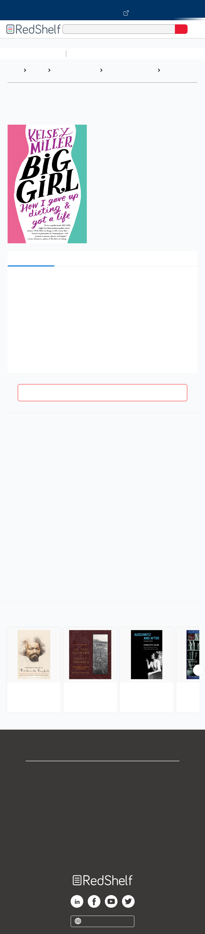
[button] (102, 281)
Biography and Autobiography (121, 73)
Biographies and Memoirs (71, 73)
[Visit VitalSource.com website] (102, 10)
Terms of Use (102, 813)
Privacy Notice (102, 799)
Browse (37, 70)
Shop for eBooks (102, 771)
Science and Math (124, 54)
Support (102, 785)
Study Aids (86, 54)
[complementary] (102, 658)
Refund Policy (102, 827)
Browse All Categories (33, 54)
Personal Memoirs (173, 73)
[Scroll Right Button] (198, 670)
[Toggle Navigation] (194, 29)
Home (14, 70)
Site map (102, 855)
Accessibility (102, 841)
